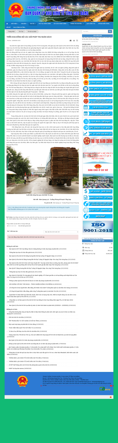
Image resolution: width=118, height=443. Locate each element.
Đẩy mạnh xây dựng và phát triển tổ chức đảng (22, 324)
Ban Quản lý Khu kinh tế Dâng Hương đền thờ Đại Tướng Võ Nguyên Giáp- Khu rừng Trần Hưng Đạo (38, 259)
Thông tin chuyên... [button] (77, 24)
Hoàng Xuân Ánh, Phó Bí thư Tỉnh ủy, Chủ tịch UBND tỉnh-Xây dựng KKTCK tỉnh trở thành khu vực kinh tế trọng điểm (43, 335)
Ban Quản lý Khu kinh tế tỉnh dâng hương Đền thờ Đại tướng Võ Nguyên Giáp (31, 256)
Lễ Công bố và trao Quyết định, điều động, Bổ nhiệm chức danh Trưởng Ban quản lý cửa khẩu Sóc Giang (39, 287)
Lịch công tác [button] (90, 23)
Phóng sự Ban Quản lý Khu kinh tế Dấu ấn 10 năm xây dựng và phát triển (30, 280)
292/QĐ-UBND (86, 45)
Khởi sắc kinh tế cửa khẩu (16, 317)
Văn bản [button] (24, 24)
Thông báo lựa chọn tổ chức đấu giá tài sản (21, 252)
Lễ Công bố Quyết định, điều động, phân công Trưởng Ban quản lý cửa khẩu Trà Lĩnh (33, 291)
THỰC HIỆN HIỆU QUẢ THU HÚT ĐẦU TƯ (21, 328)
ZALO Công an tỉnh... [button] (19, 27)
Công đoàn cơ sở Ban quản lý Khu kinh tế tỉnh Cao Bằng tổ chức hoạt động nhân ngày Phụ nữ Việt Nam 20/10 (41, 300)
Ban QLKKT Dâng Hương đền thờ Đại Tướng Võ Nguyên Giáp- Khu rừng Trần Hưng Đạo (34, 268)
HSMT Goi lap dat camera (16, 368)
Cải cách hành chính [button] (61, 24)
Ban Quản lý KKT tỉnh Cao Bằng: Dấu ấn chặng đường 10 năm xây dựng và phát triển (34, 249)
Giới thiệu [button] (14, 24)
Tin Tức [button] (33, 24)
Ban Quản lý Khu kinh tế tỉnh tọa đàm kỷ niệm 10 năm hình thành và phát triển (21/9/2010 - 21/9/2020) (38, 305)
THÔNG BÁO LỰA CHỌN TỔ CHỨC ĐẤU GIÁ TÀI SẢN (25, 358)
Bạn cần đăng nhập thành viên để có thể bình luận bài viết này (26, 237)
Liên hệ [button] (8, 27)
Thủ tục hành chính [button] (45, 23)
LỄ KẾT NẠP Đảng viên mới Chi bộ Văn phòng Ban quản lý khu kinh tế (29, 365)
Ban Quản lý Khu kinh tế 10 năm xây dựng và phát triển (25, 340)
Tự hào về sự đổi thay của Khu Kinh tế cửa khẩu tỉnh (24, 331)
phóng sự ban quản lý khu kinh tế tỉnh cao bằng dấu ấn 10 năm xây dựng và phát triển (33, 343)
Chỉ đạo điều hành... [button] (104, 23)
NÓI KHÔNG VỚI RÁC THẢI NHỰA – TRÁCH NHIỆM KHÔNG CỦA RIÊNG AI (31, 284)
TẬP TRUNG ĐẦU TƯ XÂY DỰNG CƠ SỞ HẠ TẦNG (24, 321)
